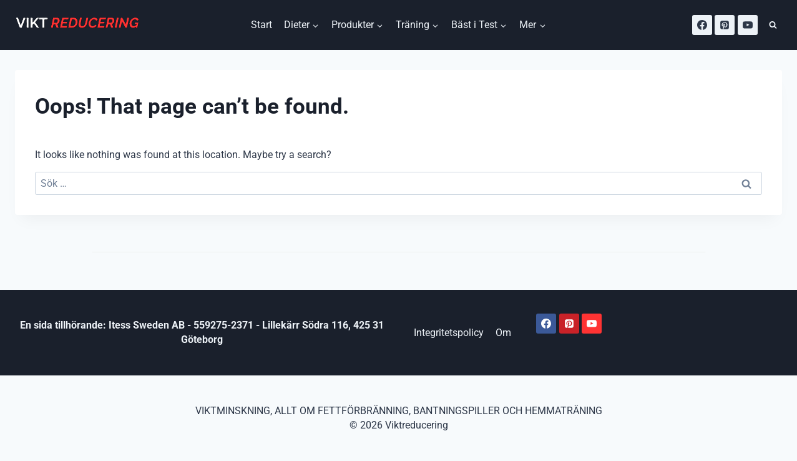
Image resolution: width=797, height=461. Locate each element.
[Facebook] (702, 25)
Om (503, 333)
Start (261, 25)
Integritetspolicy (449, 333)
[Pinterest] (725, 25)
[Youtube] (592, 324)
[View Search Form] (773, 25)
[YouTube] (748, 25)
